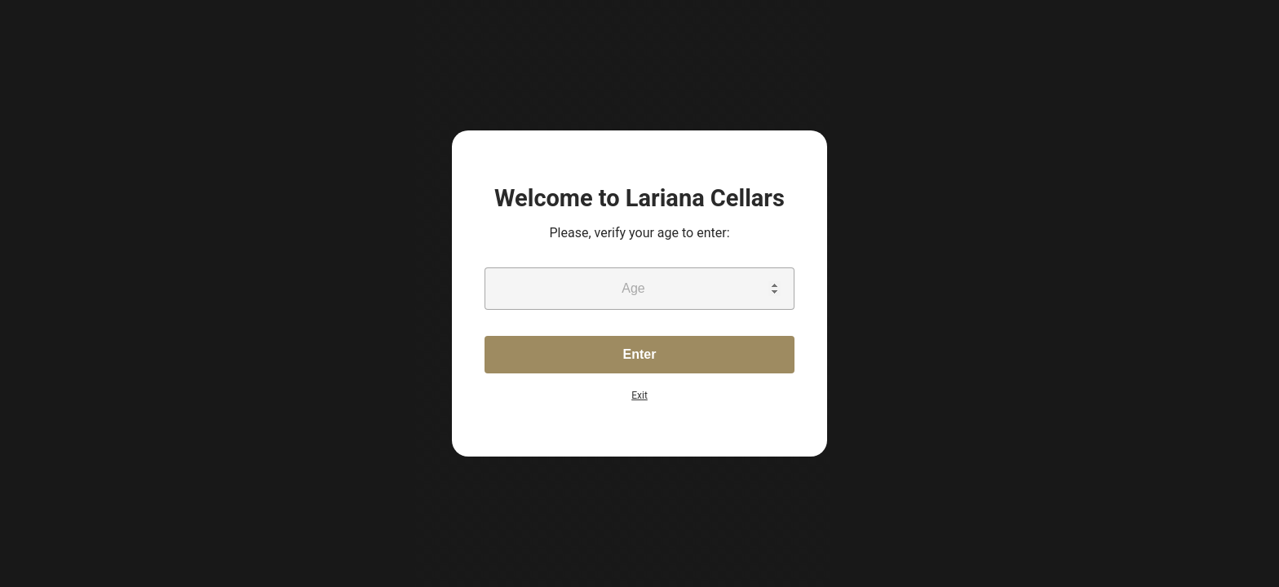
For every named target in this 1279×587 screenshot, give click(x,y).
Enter (640, 354)
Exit (639, 395)
